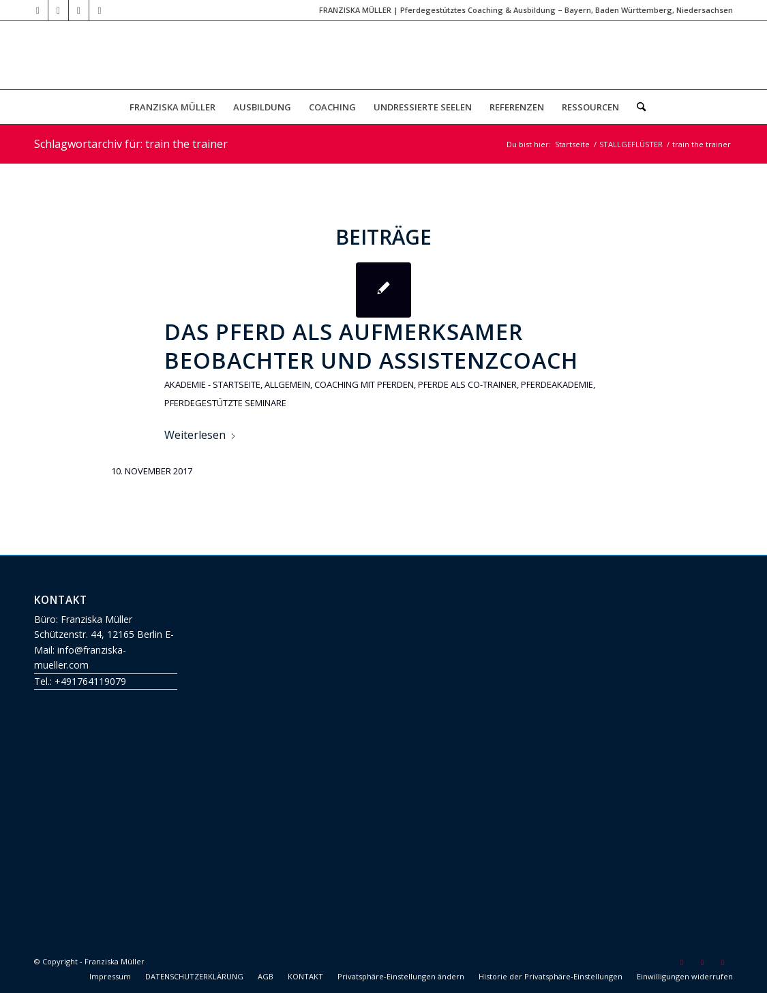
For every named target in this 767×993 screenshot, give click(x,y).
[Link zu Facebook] (79, 10)
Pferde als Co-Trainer (467, 384)
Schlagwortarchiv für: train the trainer (131, 143)
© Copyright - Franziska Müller (89, 961)
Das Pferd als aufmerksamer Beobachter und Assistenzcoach (371, 346)
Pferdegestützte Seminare (225, 403)
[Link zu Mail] (58, 10)
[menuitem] (172, 107)
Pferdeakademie (557, 384)
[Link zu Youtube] (38, 10)
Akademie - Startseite (212, 384)
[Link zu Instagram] (99, 10)
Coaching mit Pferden (364, 384)
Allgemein (287, 384)
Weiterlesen (200, 434)
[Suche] (637, 107)
